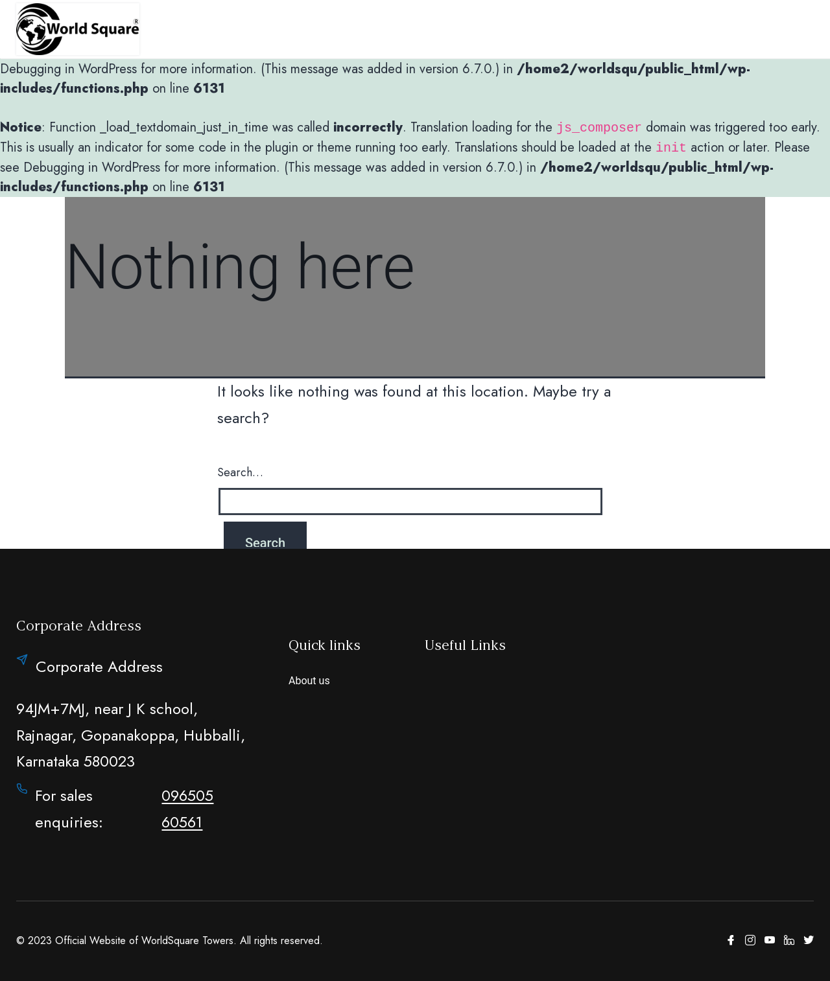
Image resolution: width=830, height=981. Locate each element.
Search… (240, 472)
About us (309, 681)
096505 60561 (187, 808)
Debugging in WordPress (68, 69)
